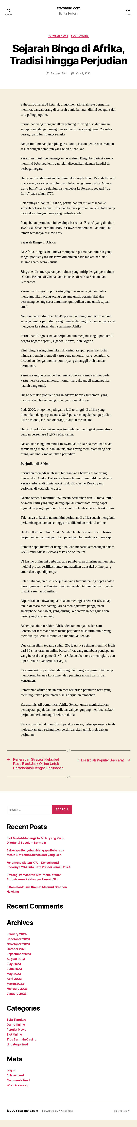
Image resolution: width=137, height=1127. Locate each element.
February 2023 (17, 995)
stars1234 (60, 74)
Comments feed (18, 1087)
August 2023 (16, 966)
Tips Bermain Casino (21, 1046)
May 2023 (14, 980)
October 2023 (17, 956)
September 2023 (19, 961)
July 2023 (14, 971)
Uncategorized (17, 1051)
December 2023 (18, 946)
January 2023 (17, 1000)
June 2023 (14, 975)
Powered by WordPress (59, 1117)
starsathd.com (68, 8)
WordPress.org (17, 1092)
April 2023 (14, 985)
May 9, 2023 (83, 74)
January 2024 (17, 941)
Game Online (16, 1031)
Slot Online (80, 36)
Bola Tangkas (16, 1026)
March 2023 (15, 990)
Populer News (58, 36)
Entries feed (15, 1082)
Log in (11, 1077)
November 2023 (18, 951)
